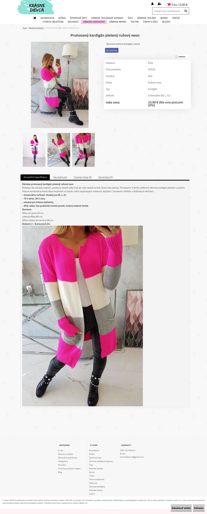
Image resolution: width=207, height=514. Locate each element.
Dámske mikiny (117, 21)
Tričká (176, 18)
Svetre (135, 21)
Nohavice (73, 21)
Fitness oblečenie (53, 21)
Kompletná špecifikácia (35, 177)
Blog (60, 472)
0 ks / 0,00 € (180, 4)
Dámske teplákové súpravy (107, 18)
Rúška (62, 18)
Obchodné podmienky (67, 457)
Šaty (130, 18)
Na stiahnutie (60, 177)
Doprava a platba (65, 454)
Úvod (24, 27)
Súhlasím (196, 508)
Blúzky (166, 21)
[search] (185, 11)
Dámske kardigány (94, 21)
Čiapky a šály (150, 21)
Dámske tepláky (146, 18)
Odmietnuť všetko (172, 508)
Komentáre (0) (105, 177)
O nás (60, 450)
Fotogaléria (63, 461)
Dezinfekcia (47, 18)
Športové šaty (78, 18)
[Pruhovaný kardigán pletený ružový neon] (60, 43)
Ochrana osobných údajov (69, 468)
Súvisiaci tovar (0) (83, 177)
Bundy (164, 18)
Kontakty (62, 464)
